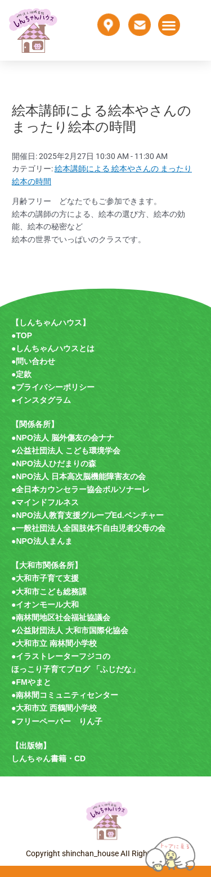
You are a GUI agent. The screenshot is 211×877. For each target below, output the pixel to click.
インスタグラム (43, 400)
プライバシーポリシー (55, 387)
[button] (169, 25)
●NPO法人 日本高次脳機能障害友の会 (78, 476)
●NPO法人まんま (42, 541)
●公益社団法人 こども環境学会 (65, 450)
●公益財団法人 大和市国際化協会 (69, 630)
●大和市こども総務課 (49, 591)
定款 (24, 374)
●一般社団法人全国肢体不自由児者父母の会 (88, 528)
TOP (24, 335)
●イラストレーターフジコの (60, 656)
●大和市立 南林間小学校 (54, 643)
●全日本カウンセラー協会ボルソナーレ (80, 489)
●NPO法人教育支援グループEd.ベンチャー (87, 515)
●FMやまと (31, 682)
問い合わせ (35, 361)
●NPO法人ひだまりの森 (53, 463)
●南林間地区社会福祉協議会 (60, 617)
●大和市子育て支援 (45, 578)
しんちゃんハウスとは (55, 348)
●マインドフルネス (45, 502)
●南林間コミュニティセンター (64, 694)
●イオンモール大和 (45, 604)
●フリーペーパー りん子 (56, 721)
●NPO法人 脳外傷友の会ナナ (62, 437)
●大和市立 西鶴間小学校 (54, 707)
